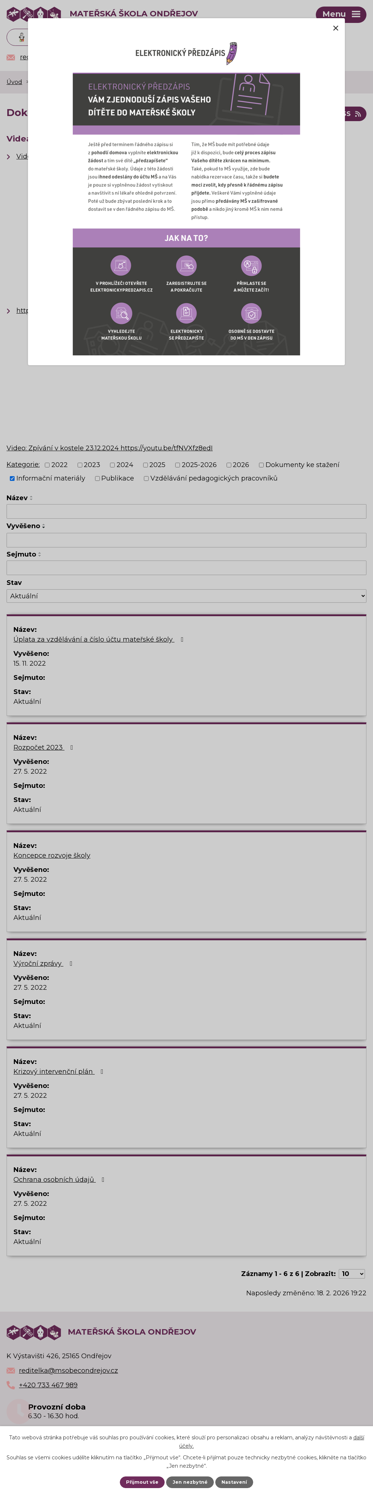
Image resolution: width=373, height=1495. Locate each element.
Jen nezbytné (190, 1482)
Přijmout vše (142, 1482)
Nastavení (234, 1482)
